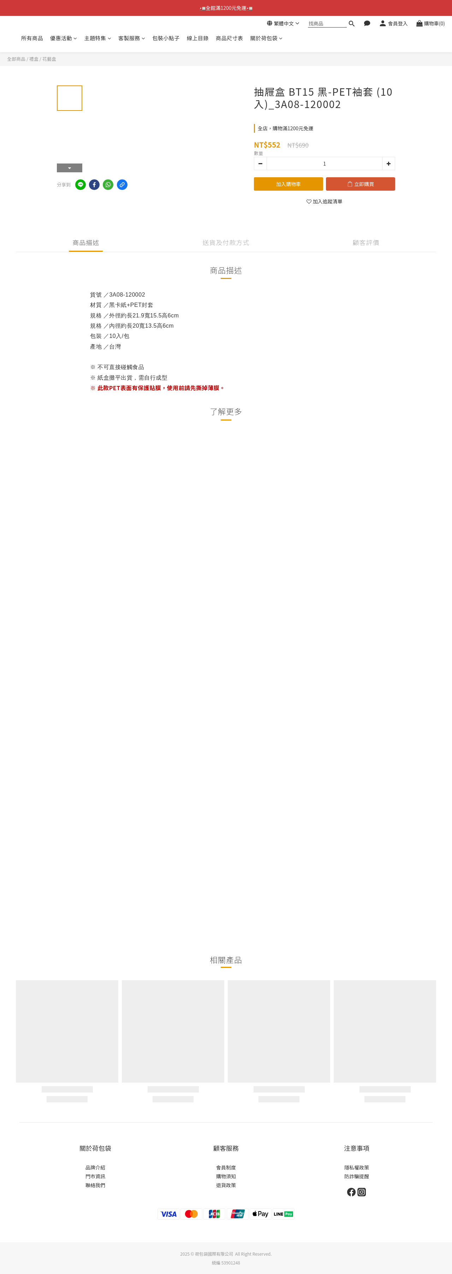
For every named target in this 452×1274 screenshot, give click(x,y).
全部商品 (16, 58)
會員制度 (226, 1167)
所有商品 (32, 38)
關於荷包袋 (266, 38)
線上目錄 (198, 38)
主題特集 (98, 38)
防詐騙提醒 (356, 1176)
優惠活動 (63, 38)
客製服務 (131, 38)
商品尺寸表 (229, 38)
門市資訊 (95, 1176)
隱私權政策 (356, 1167)
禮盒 (33, 58)
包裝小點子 (166, 38)
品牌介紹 (95, 1167)
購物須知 (226, 1176)
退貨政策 (226, 1185)
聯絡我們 (95, 1185)
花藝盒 (49, 58)
